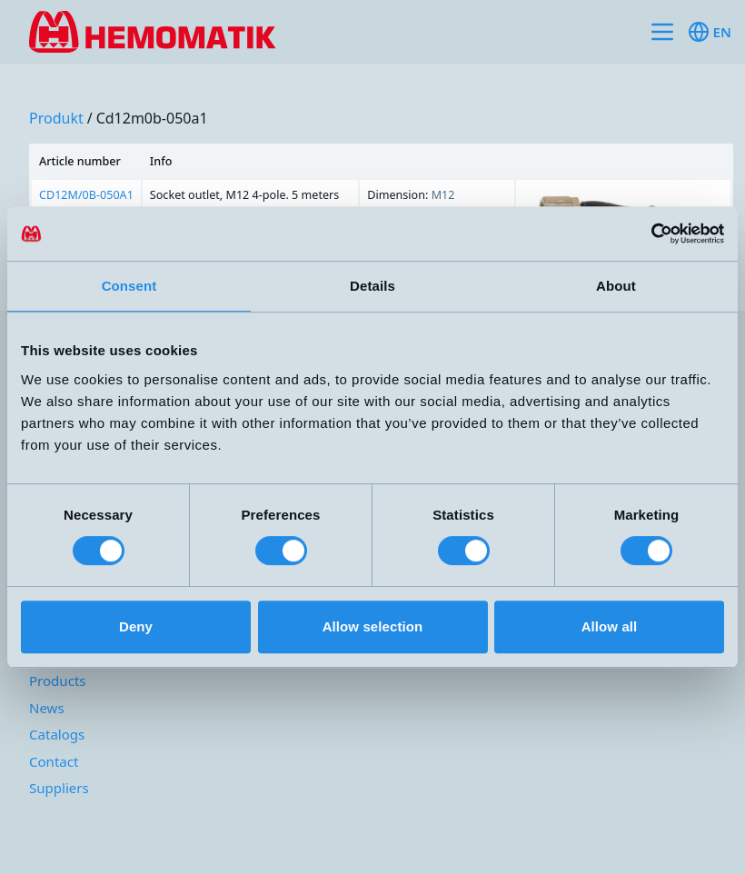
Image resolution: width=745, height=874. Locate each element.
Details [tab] (372, 285)
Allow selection (373, 626)
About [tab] (616, 285)
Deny (136, 626)
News (47, 708)
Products (57, 680)
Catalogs (56, 734)
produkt (56, 118)
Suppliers (59, 788)
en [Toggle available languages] (709, 32)
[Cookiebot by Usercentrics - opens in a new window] (644, 233)
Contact (53, 761)
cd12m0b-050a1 (152, 118)
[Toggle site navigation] (662, 31)
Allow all (609, 626)
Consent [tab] (129, 285)
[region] (381, 205)
